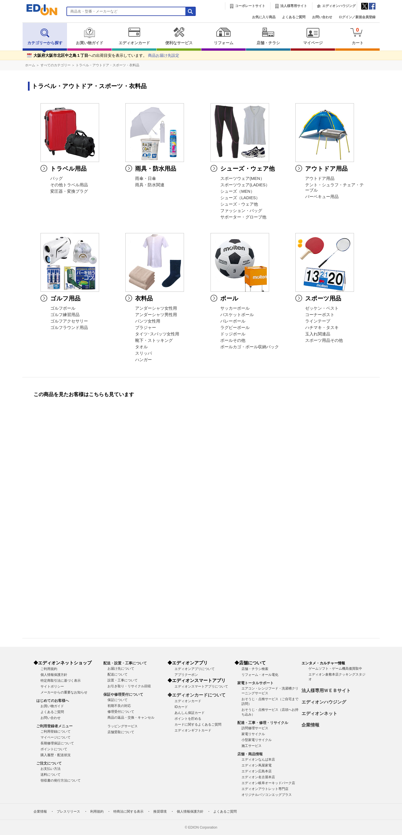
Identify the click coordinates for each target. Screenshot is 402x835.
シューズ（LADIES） (240, 198)
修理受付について (120, 712)
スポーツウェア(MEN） (242, 178)
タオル (141, 347)
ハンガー (143, 359)
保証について (117, 700)
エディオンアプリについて (194, 669)
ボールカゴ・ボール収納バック (249, 347)
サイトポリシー (52, 686)
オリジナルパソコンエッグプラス (266, 795)
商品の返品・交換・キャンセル (130, 717)
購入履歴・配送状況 (55, 755)
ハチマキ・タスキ (322, 327)
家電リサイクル (253, 734)
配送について (117, 674)
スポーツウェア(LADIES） (245, 185)
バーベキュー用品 (322, 196)
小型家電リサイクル (256, 740)
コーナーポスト (319, 314)
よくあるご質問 (293, 17)
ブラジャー (145, 327)
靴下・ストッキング (154, 340)
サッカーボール (235, 308)
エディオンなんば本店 (258, 759)
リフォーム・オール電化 (259, 675)
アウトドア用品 (319, 178)
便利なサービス (179, 36)
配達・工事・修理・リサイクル (262, 723)
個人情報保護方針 (53, 675)
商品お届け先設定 (163, 55)
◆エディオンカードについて (197, 695)
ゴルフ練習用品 (65, 314)
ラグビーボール (235, 327)
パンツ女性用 (147, 321)
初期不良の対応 (119, 706)
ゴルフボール (62, 308)
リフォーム (223, 36)
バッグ (56, 178)
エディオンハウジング (339, 6)
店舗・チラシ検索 (254, 669)
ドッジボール (232, 334)
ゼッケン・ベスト (322, 308)
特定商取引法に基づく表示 (60, 681)
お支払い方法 (50, 769)
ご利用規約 (48, 669)
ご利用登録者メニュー (54, 726)
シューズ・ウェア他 (239, 204)
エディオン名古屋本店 (258, 777)
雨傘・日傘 (145, 178)
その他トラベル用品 (69, 185)
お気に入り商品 (264, 17)
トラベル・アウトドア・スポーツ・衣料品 (107, 65)
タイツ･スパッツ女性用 (157, 334)
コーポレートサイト (250, 6)
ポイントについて (53, 749)
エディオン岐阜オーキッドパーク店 (268, 783)
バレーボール (232, 321)
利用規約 (97, 811)
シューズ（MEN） (237, 191)
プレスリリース (68, 811)
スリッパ (143, 353)
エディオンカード (134, 36)
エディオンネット (319, 713)
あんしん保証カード (189, 713)
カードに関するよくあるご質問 (197, 724)
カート (357, 36)
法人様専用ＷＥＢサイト (326, 690)
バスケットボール (237, 314)
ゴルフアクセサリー (69, 321)
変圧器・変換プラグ (69, 191)
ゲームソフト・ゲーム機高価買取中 (335, 669)
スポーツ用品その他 (324, 340)
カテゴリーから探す (45, 36)
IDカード (181, 707)
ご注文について (49, 763)
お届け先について (120, 669)
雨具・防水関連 (149, 185)
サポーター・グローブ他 (243, 217)
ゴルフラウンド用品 (69, 327)
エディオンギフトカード (192, 730)
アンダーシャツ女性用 (156, 308)
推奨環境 (160, 811)
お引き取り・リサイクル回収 (129, 686)
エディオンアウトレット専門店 (264, 789)
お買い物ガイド (89, 36)
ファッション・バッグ (241, 210)
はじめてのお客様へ (52, 700)
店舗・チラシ (268, 36)
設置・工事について (122, 680)
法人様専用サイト (293, 6)
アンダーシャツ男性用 (156, 314)
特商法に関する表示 (128, 811)
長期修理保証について (57, 743)
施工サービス (251, 746)
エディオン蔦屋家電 (256, 765)
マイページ (313, 36)
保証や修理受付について (123, 694)
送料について (50, 775)
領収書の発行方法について (60, 780)
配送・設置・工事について (125, 663)
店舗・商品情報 (250, 754)
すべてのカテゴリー (55, 65)
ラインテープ (317, 321)
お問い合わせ (322, 17)
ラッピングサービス (122, 726)
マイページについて (55, 737)
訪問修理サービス (254, 728)
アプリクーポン (186, 675)
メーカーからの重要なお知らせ (63, 692)
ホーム (30, 65)
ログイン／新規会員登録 (357, 17)
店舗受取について (120, 732)
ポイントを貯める (187, 719)
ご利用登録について (55, 731)
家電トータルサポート (255, 683)
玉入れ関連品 (317, 334)
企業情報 (310, 725)
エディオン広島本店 (256, 771)
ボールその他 (232, 340)
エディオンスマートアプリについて (201, 686)
